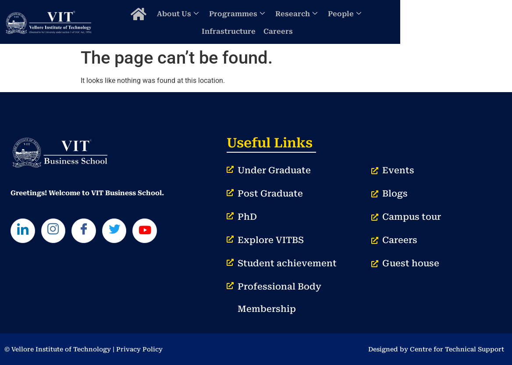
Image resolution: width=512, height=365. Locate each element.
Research (317, 22)
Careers (469, 22)
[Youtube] (153, 231)
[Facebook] (88, 231)
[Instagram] (56, 231)
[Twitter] (121, 231)
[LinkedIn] (24, 231)
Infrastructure (419, 22)
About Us (198, 22)
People (365, 22)
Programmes (257, 22)
